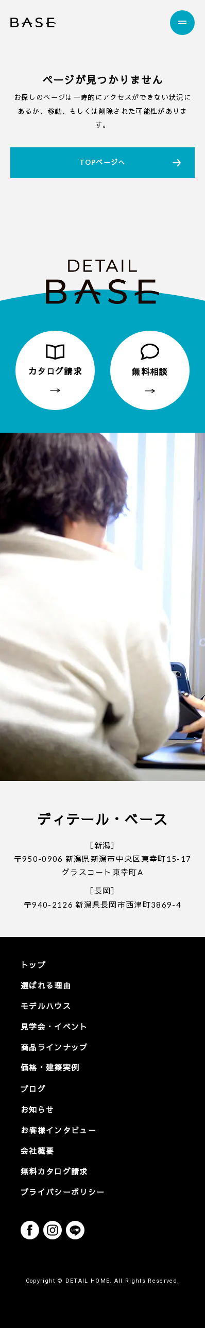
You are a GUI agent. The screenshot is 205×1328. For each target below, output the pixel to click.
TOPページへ (102, 162)
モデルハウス (46, 1006)
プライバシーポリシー (63, 1192)
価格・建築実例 (50, 1067)
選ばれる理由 (46, 985)
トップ (33, 964)
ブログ (33, 1089)
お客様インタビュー (58, 1130)
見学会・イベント (54, 1026)
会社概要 (37, 1150)
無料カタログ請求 (54, 1171)
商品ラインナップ (54, 1047)
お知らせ (37, 1109)
